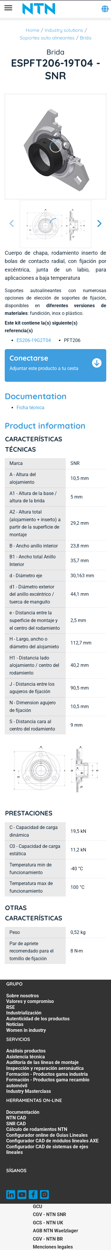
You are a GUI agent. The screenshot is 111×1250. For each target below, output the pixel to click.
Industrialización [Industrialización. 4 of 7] (23, 1013)
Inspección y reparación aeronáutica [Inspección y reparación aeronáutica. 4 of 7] (45, 1068)
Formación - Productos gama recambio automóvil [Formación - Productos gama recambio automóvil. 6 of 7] (47, 1082)
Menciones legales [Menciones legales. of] (53, 1247)
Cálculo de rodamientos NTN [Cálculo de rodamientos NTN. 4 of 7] (36, 1129)
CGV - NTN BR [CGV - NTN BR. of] (48, 1239)
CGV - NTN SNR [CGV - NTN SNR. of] (49, 1214)
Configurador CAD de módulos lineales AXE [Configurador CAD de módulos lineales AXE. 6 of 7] (52, 1141)
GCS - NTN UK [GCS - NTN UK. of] (48, 1223)
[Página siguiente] (99, 224)
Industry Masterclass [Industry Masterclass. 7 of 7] (28, 1091)
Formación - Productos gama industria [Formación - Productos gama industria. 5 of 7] (47, 1074)
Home (32, 30)
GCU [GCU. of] (37, 1206)
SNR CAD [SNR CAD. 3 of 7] (16, 1123)
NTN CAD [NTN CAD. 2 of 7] (16, 1118)
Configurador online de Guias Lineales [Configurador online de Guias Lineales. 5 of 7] (47, 1135)
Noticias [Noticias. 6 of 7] (14, 1024)
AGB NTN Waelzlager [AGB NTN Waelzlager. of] (55, 1230)
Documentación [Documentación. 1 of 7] (22, 1112)
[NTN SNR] (39, 9)
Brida (85, 38)
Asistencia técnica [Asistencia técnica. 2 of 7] (25, 1057)
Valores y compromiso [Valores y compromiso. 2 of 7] (30, 1001)
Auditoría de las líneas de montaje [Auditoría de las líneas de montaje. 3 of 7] (42, 1062)
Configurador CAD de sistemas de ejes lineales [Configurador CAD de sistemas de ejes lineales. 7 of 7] (47, 1149)
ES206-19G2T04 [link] (34, 340)
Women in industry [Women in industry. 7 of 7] (26, 1030)
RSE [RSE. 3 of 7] (10, 1007)
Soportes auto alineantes (47, 38)
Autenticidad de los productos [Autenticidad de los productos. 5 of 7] (38, 1019)
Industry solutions (64, 30)
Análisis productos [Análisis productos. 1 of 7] (26, 1051)
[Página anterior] (12, 224)
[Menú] (8, 9)
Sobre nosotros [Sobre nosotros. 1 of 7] (22, 996)
